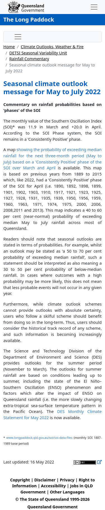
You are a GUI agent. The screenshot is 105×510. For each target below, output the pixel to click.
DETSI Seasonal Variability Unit (38, 53)
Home (9, 46)
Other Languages (67, 492)
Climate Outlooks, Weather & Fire (52, 46)
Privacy (67, 480)
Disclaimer (44, 480)
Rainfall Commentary (29, 58)
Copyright (20, 480)
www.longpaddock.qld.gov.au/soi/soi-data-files (39, 437)
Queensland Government (52, 506)
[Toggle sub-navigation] (17, 36)
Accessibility (53, 485)
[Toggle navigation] (94, 7)
